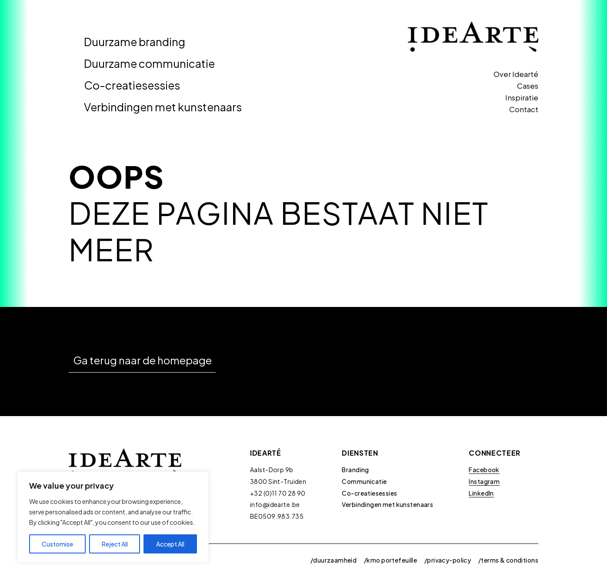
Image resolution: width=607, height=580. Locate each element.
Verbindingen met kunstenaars (163, 107)
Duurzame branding (134, 42)
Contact (523, 109)
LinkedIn (481, 493)
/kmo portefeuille (390, 560)
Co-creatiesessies (132, 85)
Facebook (484, 469)
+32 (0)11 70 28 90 (278, 493)
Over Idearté (516, 74)
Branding (355, 469)
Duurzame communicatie (149, 63)
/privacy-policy (447, 560)
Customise (57, 544)
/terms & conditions (508, 560)
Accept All (170, 544)
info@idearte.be (275, 504)
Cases (527, 85)
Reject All (115, 544)
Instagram (484, 481)
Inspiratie (521, 97)
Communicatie (364, 481)
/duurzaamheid (333, 560)
